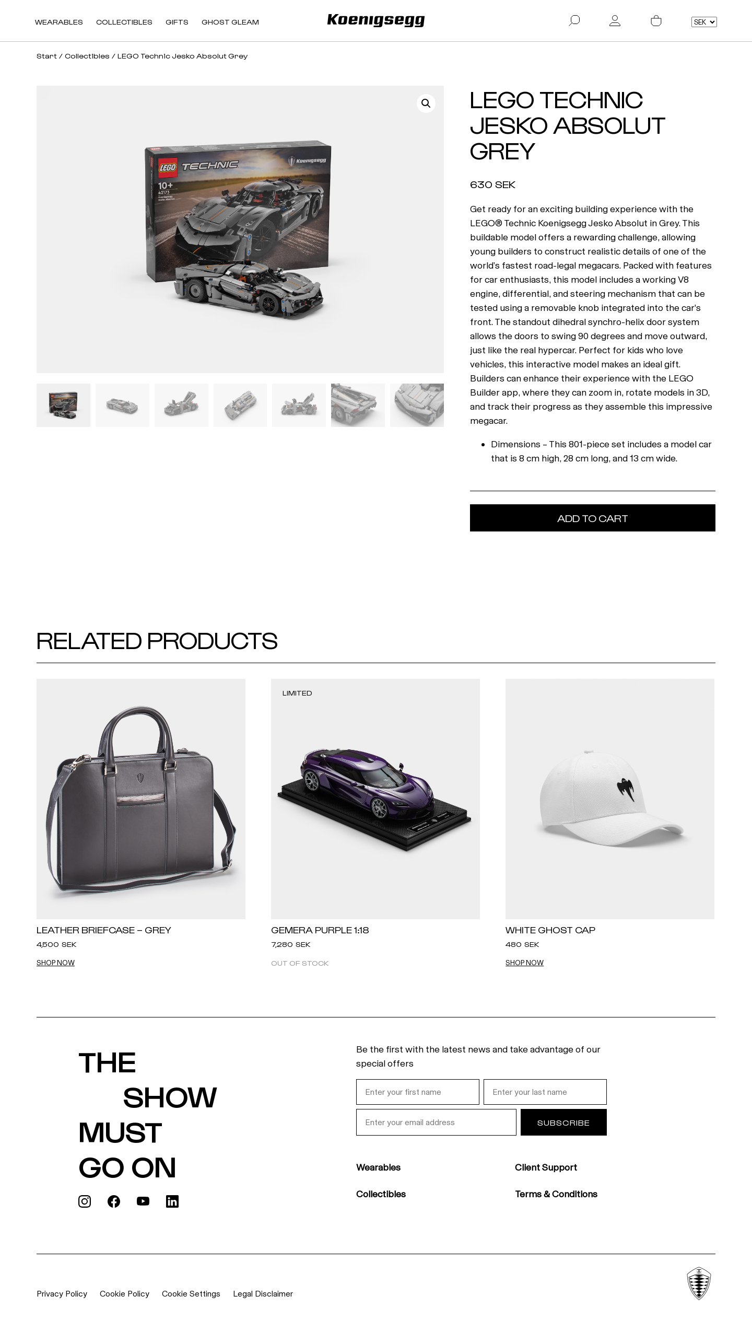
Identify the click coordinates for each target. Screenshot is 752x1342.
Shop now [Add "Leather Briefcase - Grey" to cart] (56, 963)
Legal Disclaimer (263, 1294)
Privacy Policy (62, 1294)
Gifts (177, 21)
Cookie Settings (191, 1294)
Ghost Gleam (230, 21)
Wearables (59, 21)
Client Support (546, 1167)
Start (47, 55)
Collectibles (124, 21)
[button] (426, 103)
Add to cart (592, 518)
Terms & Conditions (556, 1194)
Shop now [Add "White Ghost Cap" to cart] (525, 963)
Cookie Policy (124, 1294)
